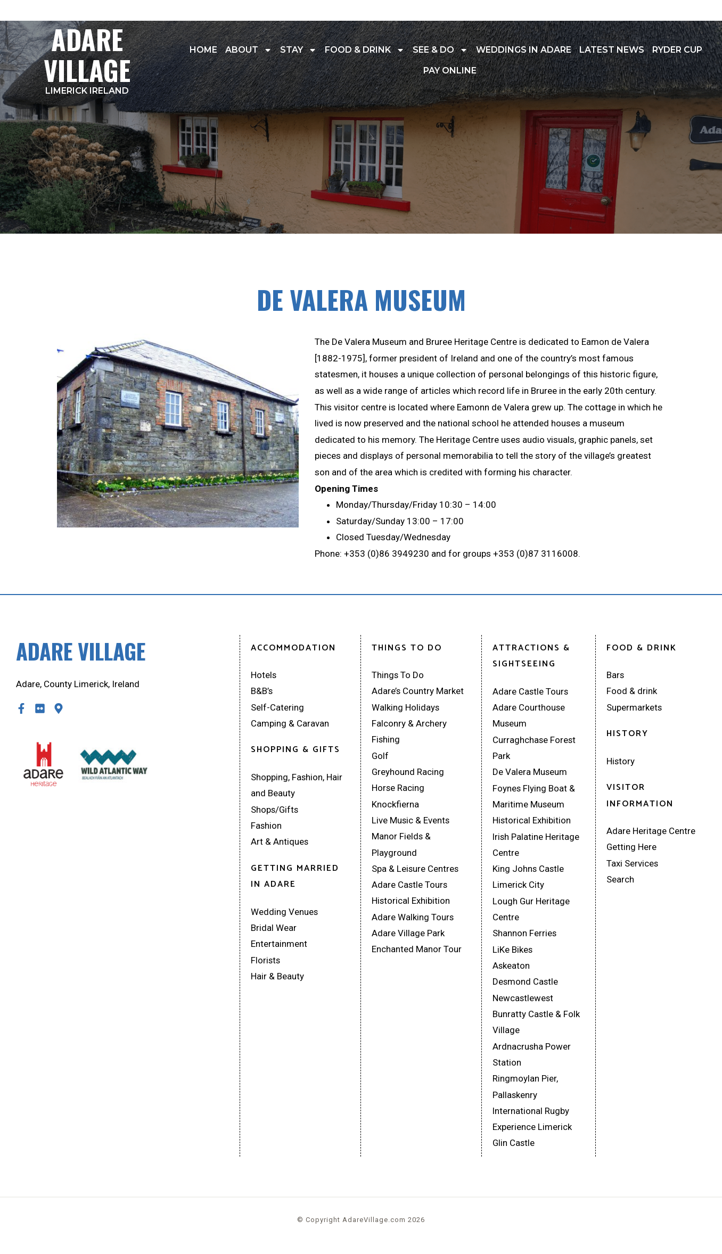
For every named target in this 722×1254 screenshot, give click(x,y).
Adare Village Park (408, 935)
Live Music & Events (411, 821)
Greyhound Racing (408, 773)
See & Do (440, 50)
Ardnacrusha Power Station (532, 1057)
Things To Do (398, 675)
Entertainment (279, 945)
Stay (298, 50)
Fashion (266, 826)
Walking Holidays (406, 707)
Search (620, 880)
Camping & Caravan (290, 724)
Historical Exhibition (411, 902)
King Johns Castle (529, 870)
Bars (615, 675)
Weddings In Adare (523, 50)
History (620, 761)
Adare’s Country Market (418, 691)
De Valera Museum (530, 773)
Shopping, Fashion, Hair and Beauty (297, 785)
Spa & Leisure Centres (416, 870)
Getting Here (631, 848)
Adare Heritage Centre (650, 831)
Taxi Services (632, 864)
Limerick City (518, 886)
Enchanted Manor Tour (417, 951)
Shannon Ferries (525, 935)
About (248, 50)
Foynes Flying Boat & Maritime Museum (534, 797)
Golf (380, 756)
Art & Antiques (280, 842)
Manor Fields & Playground (401, 846)
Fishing (386, 740)
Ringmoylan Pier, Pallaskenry (525, 1090)
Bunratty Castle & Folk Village (536, 1025)
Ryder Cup (677, 50)
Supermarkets (634, 707)
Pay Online (450, 70)
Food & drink (365, 50)
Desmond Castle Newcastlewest (526, 992)
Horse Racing (398, 788)
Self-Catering (277, 707)
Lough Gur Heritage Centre (531, 911)
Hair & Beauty (277, 978)
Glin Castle (514, 1147)
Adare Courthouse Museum (529, 715)
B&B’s (262, 691)
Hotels (264, 675)
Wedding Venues (284, 913)
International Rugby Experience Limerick (532, 1122)
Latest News (611, 50)
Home (203, 50)
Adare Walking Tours (413, 919)
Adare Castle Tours (410, 886)
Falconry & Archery (409, 724)
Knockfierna (395, 805)
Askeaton (511, 968)
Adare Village (87, 57)
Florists (266, 961)
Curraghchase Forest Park (535, 748)
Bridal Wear (274, 929)
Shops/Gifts (275, 810)
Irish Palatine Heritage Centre (536, 846)
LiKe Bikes (513, 951)
